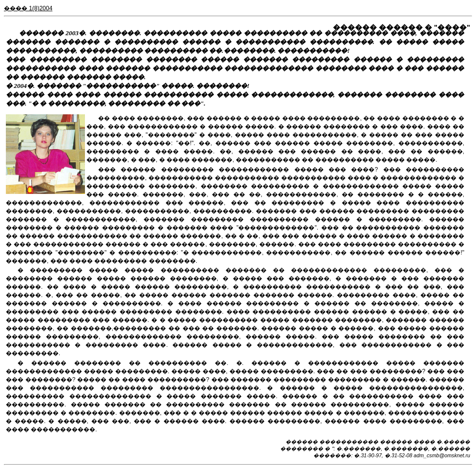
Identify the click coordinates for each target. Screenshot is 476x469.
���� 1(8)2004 (28, 8)
